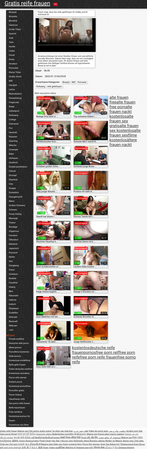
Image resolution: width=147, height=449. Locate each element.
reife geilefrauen (54, 86)
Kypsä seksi (104, 434)
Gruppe (12, 188)
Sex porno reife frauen (19, 403)
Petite (11, 106)
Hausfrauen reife (17, 399)
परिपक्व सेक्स (99, 447)
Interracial (14, 124)
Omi (11, 261)
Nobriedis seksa (82, 441)
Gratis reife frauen (27, 3)
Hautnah (13, 132)
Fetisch (12, 171)
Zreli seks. (139, 441)
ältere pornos (15, 347)
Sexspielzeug (15, 98)
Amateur (13, 63)
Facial (12, 55)
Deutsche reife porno (19, 343)
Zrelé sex (4, 444)
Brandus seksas (97, 441)
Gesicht (12, 33)
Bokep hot (115, 444)
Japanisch (14, 248)
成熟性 (15, 441)
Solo (11, 184)
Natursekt (13, 295)
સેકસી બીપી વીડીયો (22, 437)
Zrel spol (13, 444)
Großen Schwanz (17, 205)
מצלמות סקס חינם (12, 447)
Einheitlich (14, 192)
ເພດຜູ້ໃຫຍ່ (60, 447)
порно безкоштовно (29, 441)
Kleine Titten (15, 72)
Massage (13, 218)
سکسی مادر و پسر (117, 431)
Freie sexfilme (15, 412)
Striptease (14, 308)
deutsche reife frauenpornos (93, 350)
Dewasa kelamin (126, 447)
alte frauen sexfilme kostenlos (125, 135)
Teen (11, 42)
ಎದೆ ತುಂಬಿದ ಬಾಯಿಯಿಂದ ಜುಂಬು (45, 437)
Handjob (13, 85)
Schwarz (13, 209)
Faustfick (13, 282)
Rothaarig (13, 115)
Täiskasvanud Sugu (129, 444)
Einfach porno (15, 382)
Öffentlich (13, 239)
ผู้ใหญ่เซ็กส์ (35, 444)
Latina (12, 89)
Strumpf (13, 175)
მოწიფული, (80, 434)
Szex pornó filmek (8, 434)
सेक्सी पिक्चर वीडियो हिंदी (70, 437)
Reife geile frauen (17, 364)
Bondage (13, 227)
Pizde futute (45, 441)
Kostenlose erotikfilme (19, 360)
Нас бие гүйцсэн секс (63, 441)
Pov (10, 128)
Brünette (13, 16)
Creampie (13, 149)
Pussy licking (15, 214)
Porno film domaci (91, 444)
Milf (11, 81)
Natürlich (13, 244)
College (12, 119)
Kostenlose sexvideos (19, 373)
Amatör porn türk (134, 431)
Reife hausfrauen (17, 407)
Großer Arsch (15, 76)
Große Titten (15, 29)
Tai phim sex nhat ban (62, 431)
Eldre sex (58, 444)
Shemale (13, 317)
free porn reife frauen (98, 357)
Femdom (13, 235)
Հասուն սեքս (44, 434)
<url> (11, 330)
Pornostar (13, 68)
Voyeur (12, 222)
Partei (12, 270)
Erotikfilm (13, 312)
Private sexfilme (16, 339)
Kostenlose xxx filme (19, 425)
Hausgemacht (15, 197)
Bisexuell (13, 321)
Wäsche (13, 145)
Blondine (13, 20)
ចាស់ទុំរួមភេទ (6, 441)
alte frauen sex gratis (121, 121)
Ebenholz (13, 179)
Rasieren (13, 136)
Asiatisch (13, 162)
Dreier (11, 59)
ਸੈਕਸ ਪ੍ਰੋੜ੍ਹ (137, 437)
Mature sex (23, 431)
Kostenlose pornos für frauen (19, 418)
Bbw (11, 291)
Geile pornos (15, 356)
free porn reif (107, 352)
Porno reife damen (18, 377)
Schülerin (13, 274)
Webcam (13, 325)
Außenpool (14, 111)
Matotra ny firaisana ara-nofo (79, 447)
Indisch (12, 304)
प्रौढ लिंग (94, 437)
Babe (11, 154)
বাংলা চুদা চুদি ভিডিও (26, 434)
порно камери (117, 434)
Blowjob (13, 12)
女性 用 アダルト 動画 (32, 447)
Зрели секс (128, 441)
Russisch (13, 252)
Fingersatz (14, 102)
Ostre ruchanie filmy (72, 444)
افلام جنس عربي (80, 431)
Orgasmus (14, 231)
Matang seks (47, 444)
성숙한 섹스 (24, 444)
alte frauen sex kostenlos (124, 128)
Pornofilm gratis (16, 390)
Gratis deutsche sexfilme (21, 369)
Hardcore (13, 25)
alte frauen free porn (122, 104)
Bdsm (11, 201)
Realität (12, 278)
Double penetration (18, 166)
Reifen (12, 257)
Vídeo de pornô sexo (98, 431)
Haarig (12, 287)
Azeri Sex (105, 444)
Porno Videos (15, 394)
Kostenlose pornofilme (19, 386)
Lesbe (12, 51)
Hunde (12, 46)
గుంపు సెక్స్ (86, 437)
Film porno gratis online (40, 431)
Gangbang (14, 265)
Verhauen (13, 158)
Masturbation (15, 93)
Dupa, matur (49, 447)
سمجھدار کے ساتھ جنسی (109, 437)
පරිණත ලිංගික (111, 447)
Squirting (13, 141)
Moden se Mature (114, 441)
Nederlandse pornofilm (63, 434)
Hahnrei (12, 300)
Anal (11, 38)
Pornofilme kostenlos (19, 352)
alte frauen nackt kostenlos (120, 111)
